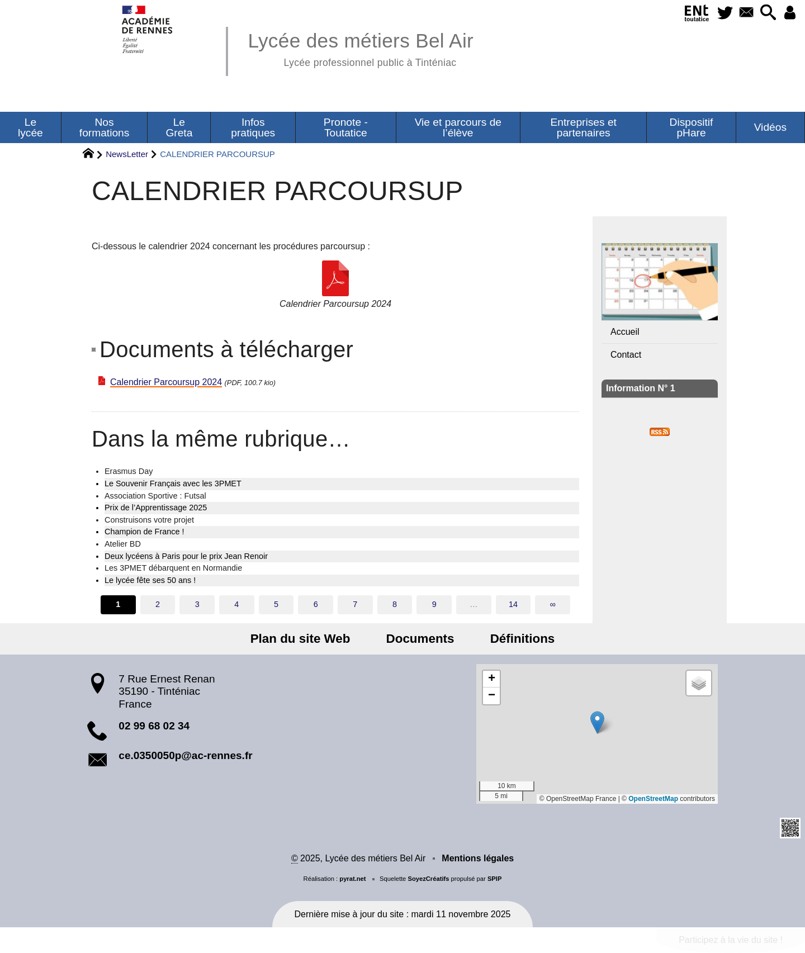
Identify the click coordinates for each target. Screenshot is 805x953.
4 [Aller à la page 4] (236, 604)
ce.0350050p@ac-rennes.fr (185, 755)
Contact (625, 354)
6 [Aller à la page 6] (316, 604)
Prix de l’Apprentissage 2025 (156, 507)
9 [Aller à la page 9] (434, 604)
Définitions (515, 639)
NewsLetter (127, 154)
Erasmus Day (129, 471)
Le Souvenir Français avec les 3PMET (173, 483)
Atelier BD (123, 543)
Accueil (625, 331)
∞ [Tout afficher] (553, 604)
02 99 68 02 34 (154, 726)
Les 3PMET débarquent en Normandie (173, 567)
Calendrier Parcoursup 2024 (166, 382)
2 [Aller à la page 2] (157, 604)
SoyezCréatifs (428, 878)
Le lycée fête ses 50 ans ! (150, 580)
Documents (420, 639)
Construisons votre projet (149, 519)
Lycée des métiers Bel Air (360, 48)
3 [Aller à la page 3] (197, 604)
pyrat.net (352, 878)
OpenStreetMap (653, 799)
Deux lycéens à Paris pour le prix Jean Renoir (186, 556)
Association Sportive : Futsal (155, 495)
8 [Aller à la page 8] (394, 604)
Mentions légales (478, 858)
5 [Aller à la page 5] (276, 604)
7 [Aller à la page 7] (355, 604)
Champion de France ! (144, 531)
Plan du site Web (308, 639)
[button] (765, 13)
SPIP (494, 878)
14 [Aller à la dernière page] (513, 604)
